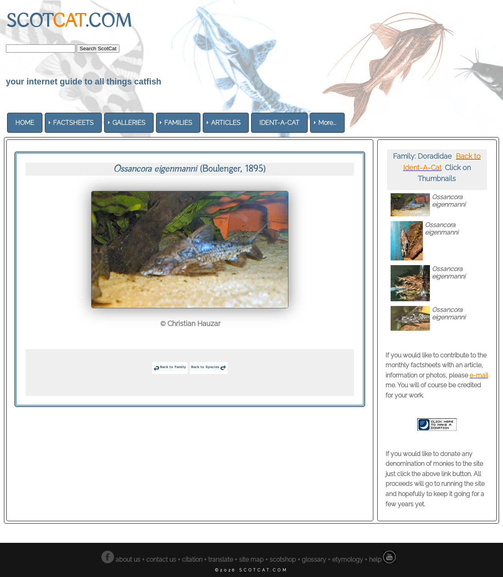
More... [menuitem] (327, 122)
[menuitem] (24, 123)
